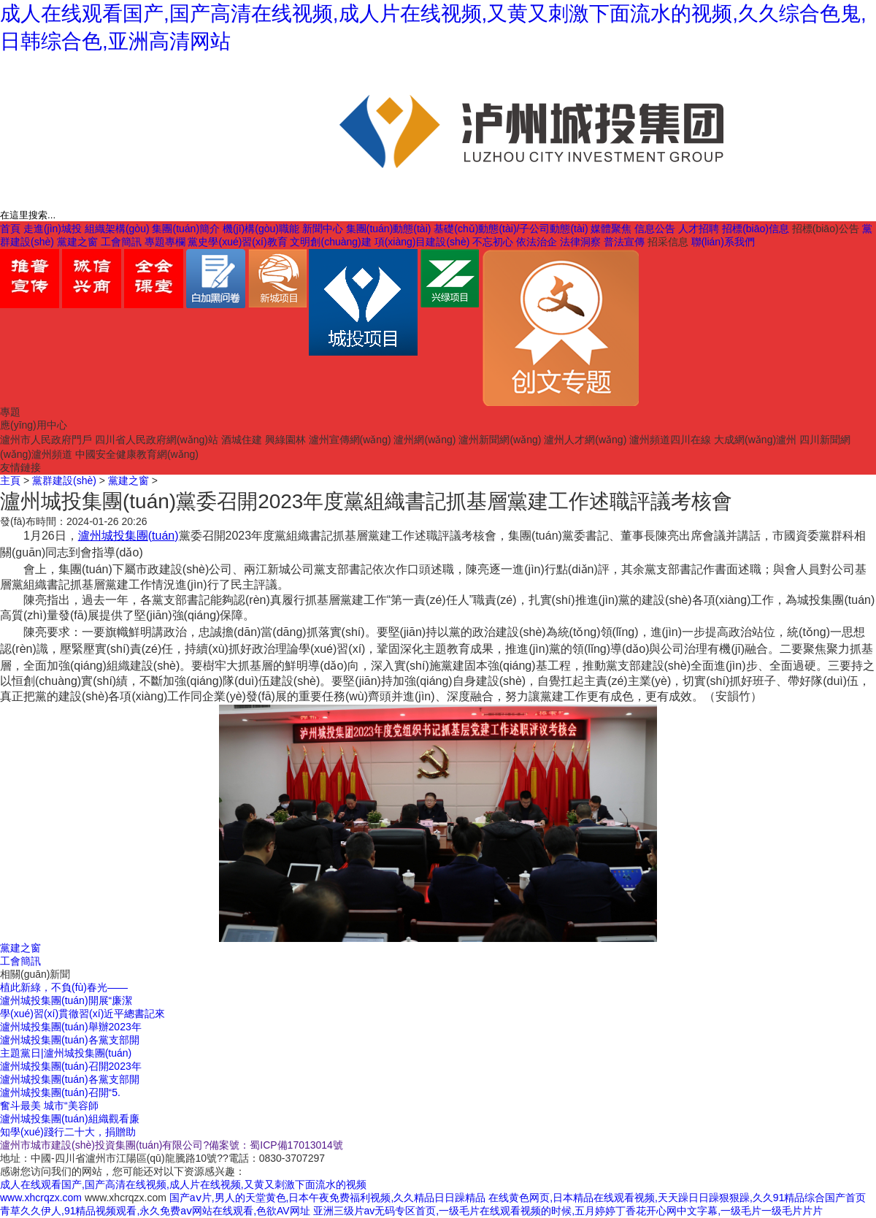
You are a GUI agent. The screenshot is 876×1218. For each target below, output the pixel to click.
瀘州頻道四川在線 (670, 439)
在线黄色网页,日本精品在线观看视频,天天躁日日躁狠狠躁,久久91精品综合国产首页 (677, 1197)
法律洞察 (580, 242)
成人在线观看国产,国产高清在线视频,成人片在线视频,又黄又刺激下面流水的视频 (183, 1184)
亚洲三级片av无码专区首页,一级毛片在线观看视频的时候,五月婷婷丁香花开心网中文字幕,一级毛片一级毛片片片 (568, 1211)
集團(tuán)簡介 (186, 228)
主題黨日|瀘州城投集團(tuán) (65, 1053)
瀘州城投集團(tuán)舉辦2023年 (71, 1027)
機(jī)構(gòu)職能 (261, 228)
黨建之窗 (77, 242)
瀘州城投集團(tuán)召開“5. (60, 1092)
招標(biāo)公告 (825, 228)
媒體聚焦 (611, 228)
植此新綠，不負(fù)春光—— (64, 987)
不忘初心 (492, 242)
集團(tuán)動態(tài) (388, 228)
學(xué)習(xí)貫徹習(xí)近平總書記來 (82, 1013)
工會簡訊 (121, 242)
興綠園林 (285, 439)
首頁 (10, 228)
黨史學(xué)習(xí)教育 (237, 242)
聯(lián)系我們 (723, 242)
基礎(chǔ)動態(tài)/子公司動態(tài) (511, 228)
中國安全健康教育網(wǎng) (137, 454)
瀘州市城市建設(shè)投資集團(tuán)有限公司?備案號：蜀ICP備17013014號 (171, 1145)
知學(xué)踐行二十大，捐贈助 (68, 1132)
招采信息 (668, 242)
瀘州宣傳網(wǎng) (350, 439)
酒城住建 (241, 439)
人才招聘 (698, 228)
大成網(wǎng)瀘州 (755, 439)
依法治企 (536, 242)
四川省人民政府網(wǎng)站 (156, 439)
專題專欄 (165, 242)
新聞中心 (322, 228)
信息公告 (654, 228)
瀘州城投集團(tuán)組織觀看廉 (69, 1119)
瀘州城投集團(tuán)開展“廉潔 (66, 1000)
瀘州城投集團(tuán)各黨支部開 (69, 1040)
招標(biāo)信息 (755, 228)
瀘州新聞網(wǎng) (499, 439)
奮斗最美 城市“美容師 (49, 1105)
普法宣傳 (624, 242)
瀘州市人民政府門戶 (46, 439)
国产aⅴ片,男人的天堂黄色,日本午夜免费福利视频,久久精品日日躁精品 (327, 1197)
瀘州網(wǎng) (424, 439)
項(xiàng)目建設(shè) (422, 242)
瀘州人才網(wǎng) (585, 439)
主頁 (10, 480)
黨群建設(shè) (64, 480)
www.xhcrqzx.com (41, 1197)
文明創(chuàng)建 (330, 242)
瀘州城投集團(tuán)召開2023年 (71, 1066)
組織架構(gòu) (117, 228)
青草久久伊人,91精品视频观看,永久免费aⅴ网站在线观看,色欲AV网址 (155, 1211)
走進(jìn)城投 (52, 228)
